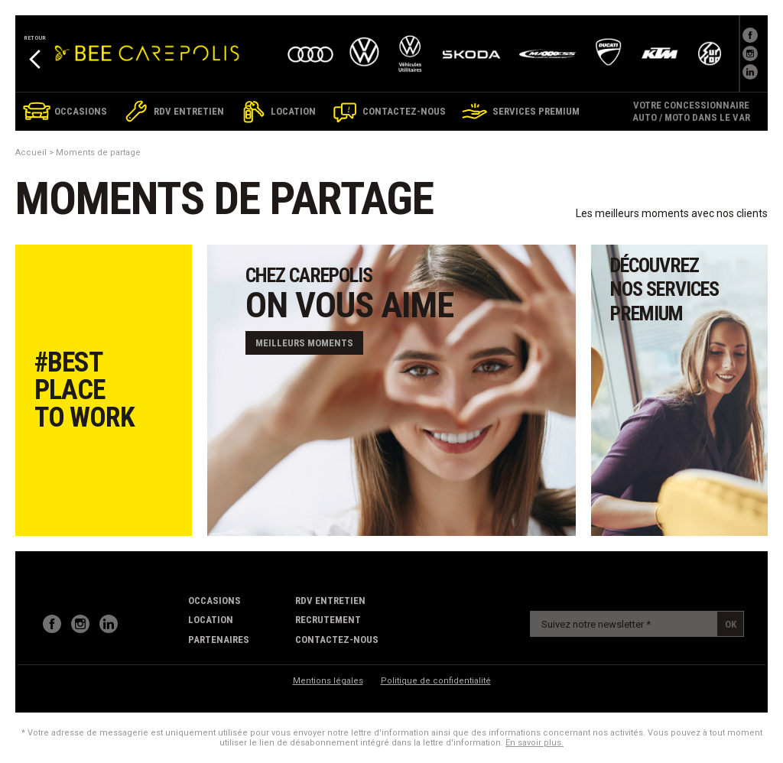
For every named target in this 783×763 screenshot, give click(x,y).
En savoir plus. (534, 743)
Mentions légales (328, 681)
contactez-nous (337, 639)
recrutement (328, 619)
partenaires (218, 639)
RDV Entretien (330, 600)
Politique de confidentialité (436, 681)
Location (210, 619)
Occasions (214, 600)
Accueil (31, 152)
